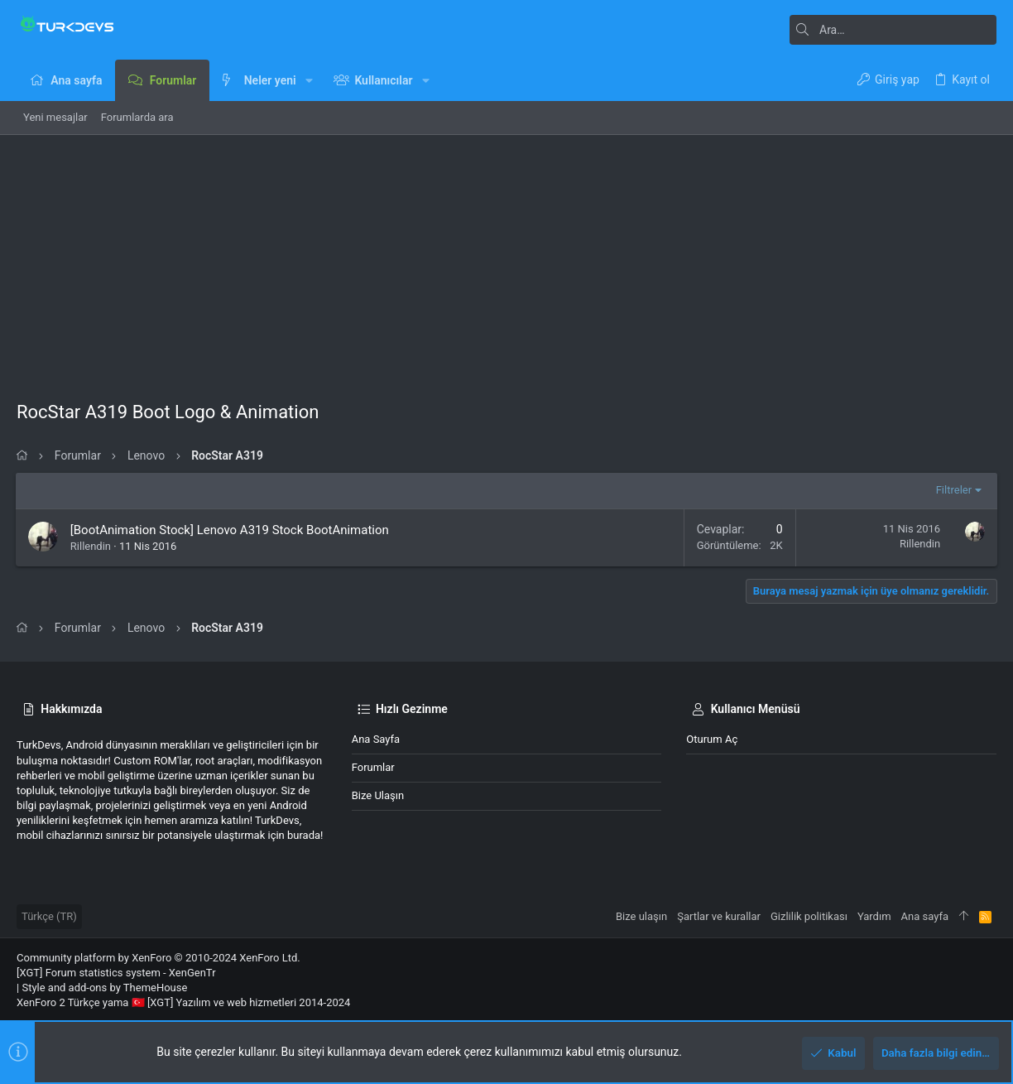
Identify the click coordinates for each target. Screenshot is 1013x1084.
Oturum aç (711, 739)
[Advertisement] (506, 259)
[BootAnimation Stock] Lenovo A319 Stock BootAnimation (230, 530)
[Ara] (893, 30)
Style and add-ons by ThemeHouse (104, 987)
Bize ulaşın (378, 795)
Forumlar (373, 767)
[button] (309, 80)
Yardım (874, 916)
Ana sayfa (376, 739)
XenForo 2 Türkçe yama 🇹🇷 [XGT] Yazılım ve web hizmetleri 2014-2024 (183, 1002)
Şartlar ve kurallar (719, 916)
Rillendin (91, 546)
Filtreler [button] (953, 490)
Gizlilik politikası (809, 916)
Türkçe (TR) (49, 916)
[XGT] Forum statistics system (116, 972)
